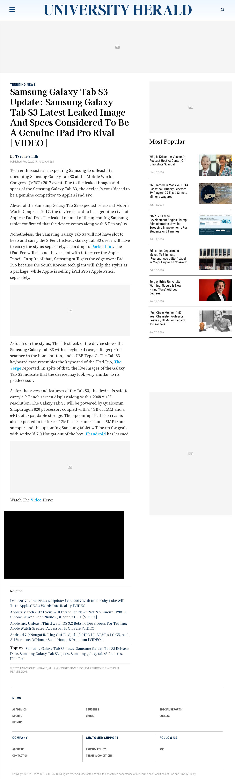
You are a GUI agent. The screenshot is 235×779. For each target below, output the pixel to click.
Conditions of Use (164, 774)
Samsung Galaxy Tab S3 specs (44, 653)
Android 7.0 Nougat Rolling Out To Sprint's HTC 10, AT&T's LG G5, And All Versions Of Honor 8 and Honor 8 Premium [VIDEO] (69, 637)
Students (92, 709)
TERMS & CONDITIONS (99, 755)
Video (36, 500)
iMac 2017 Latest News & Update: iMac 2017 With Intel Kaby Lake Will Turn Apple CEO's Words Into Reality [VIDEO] (67, 603)
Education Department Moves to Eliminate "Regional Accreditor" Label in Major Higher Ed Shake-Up (168, 256)
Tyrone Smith (26, 156)
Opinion (17, 722)
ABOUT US (18, 749)
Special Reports (171, 709)
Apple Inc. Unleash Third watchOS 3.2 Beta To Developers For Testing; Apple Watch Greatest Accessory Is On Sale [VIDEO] (68, 626)
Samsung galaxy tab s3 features (96, 653)
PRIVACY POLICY (96, 749)
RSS (162, 749)
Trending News (23, 84)
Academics (19, 709)
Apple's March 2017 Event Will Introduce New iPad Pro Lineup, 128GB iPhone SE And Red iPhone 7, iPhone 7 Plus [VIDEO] (68, 614)
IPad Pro (17, 658)
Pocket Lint (102, 246)
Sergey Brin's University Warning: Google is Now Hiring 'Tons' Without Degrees (165, 287)
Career (90, 715)
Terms (144, 774)
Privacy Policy (188, 774)
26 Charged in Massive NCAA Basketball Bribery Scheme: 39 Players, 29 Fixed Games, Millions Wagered (168, 191)
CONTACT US (20, 755)
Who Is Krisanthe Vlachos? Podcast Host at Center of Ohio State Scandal (167, 160)
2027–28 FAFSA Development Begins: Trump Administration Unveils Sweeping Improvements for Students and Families (168, 223)
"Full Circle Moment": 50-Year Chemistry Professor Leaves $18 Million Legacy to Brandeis (167, 318)
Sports (17, 715)
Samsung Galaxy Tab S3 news (49, 648)
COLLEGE (165, 715)
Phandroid (96, 434)
